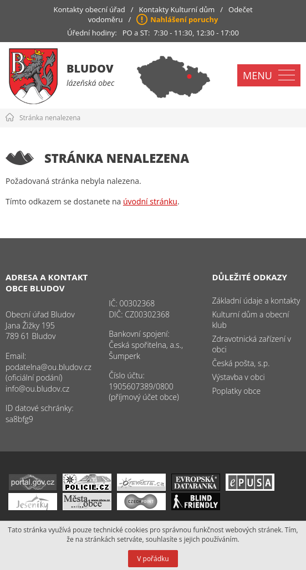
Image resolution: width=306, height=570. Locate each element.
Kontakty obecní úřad (89, 9)
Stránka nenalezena (49, 117)
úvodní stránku (150, 201)
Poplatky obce (236, 391)
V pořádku (153, 558)
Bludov (90, 68)
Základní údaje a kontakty (256, 300)
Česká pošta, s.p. (240, 363)
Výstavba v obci (238, 377)
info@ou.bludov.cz (37, 388)
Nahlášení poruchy (184, 19)
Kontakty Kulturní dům (177, 9)
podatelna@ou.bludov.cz (48, 367)
